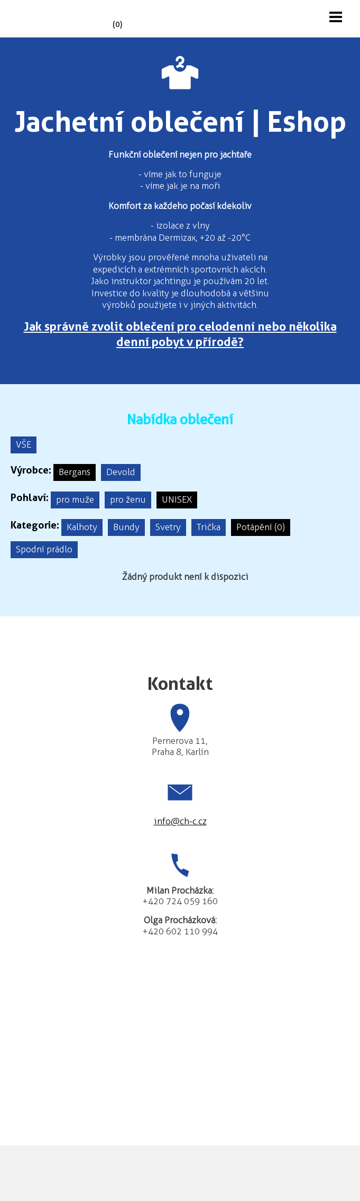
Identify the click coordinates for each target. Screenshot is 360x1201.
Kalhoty (82, 527)
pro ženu (128, 499)
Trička (208, 527)
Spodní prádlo (44, 549)
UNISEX (177, 499)
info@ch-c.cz (180, 821)
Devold (120, 472)
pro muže (75, 499)
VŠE (23, 444)
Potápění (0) (260, 527)
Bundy (126, 527)
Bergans (74, 472)
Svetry (168, 527)
